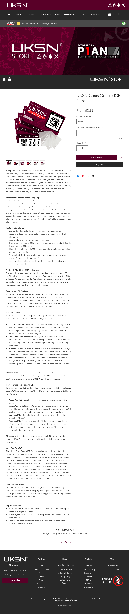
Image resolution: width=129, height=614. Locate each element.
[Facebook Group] (88, 569)
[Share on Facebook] (78, 176)
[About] (41, 565)
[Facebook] (88, 565)
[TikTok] (88, 580)
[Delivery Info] (65, 580)
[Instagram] (88, 573)
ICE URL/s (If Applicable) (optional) (90, 127)
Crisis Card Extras (84, 116)
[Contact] (65, 583)
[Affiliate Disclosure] (64, 573)
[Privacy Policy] (64, 576)
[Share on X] (93, 176)
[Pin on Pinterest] (83, 176)
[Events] (41, 576)
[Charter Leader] (113, 569)
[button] (109, 14)
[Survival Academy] (41, 569)
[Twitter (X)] (88, 576)
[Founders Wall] (41, 587)
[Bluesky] (88, 587)
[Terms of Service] (64, 569)
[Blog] (41, 572)
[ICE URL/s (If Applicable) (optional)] (100, 133)
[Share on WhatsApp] (88, 176)
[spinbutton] (82, 148)
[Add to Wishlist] (120, 157)
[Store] (41, 580)
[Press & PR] (41, 584)
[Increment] (86, 148)
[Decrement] (78, 148)
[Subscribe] (15, 580)
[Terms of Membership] (64, 565)
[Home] (4, 79)
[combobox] (99, 121)
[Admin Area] (113, 565)
